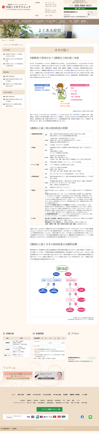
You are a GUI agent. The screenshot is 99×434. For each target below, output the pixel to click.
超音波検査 (57, 400)
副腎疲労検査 (50, 402)
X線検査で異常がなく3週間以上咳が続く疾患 (13, 55)
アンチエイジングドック (19, 402)
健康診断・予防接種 (74, 394)
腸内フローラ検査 (31, 402)
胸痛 (68, 400)
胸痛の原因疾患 (9, 76)
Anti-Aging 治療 (57, 394)
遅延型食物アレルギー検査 (62, 402)
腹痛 (73, 400)
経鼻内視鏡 (49, 400)
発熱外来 (36, 400)
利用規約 (14, 428)
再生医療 (65, 394)
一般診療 (28, 394)
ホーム (13, 394)
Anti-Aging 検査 (47, 394)
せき (64, 400)
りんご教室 (84, 394)
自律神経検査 (41, 402)
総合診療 (22, 400)
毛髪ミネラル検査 (75, 402)
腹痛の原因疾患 (9, 96)
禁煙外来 (43, 400)
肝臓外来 (29, 400)
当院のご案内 (21, 394)
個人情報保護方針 (5, 428)
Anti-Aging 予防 (37, 394)
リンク (78, 400)
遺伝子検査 (84, 402)
